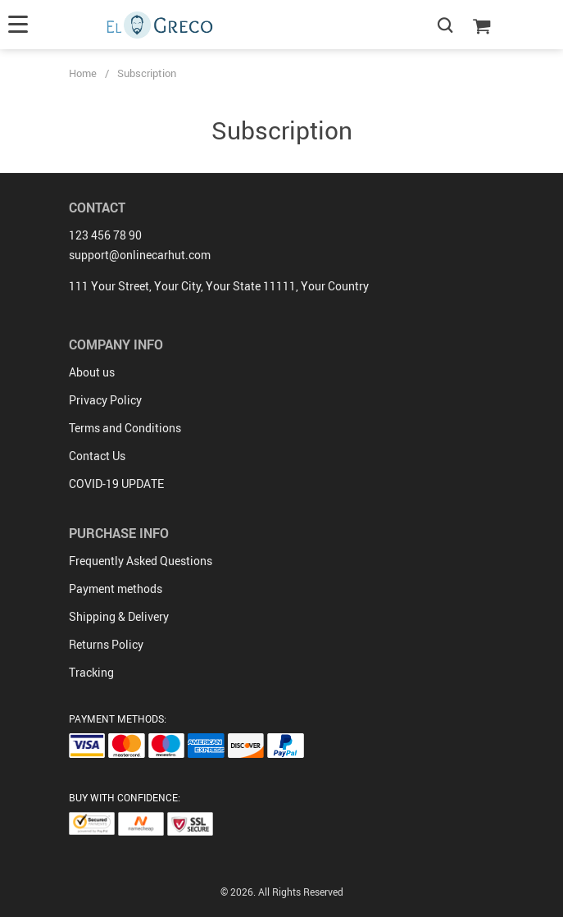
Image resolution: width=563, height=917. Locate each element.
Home (83, 73)
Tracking (91, 672)
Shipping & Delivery (119, 616)
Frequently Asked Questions (140, 560)
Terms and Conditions (125, 428)
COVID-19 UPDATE (116, 483)
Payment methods (115, 588)
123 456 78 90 (105, 235)
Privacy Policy (105, 400)
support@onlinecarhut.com (140, 254)
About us (92, 372)
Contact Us (97, 455)
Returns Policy (106, 644)
